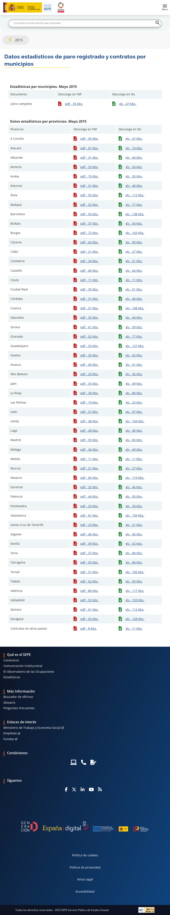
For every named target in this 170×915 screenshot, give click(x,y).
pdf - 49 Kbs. (89, 365)
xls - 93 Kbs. (134, 581)
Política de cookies (85, 855)
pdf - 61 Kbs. (89, 327)
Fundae (8, 739)
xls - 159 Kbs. (135, 515)
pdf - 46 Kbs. (89, 534)
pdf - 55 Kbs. (89, 195)
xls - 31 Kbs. (134, 525)
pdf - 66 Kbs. (89, 478)
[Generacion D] (85, 826)
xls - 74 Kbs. (134, 148)
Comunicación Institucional (22, 666)
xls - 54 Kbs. (134, 223)
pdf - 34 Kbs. (89, 261)
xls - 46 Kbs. (134, 487)
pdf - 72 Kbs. (89, 233)
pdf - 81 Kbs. (89, 515)
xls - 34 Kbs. (134, 506)
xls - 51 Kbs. (134, 261)
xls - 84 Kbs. (134, 553)
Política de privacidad (85, 867)
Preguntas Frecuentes (19, 708)
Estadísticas (11, 677)
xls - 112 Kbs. (135, 195)
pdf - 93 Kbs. (89, 214)
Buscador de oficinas (18, 697)
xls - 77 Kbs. (134, 205)
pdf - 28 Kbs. (89, 430)
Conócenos (11, 660)
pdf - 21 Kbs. (89, 252)
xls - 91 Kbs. (134, 365)
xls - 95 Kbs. (134, 496)
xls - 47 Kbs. (127, 104)
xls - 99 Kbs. (134, 242)
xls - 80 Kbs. (134, 393)
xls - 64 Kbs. (134, 271)
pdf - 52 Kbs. (89, 205)
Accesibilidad (85, 891)
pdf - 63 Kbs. (89, 619)
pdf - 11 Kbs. (89, 280)
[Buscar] (85, 23)
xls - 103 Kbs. (135, 600)
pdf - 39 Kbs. (89, 393)
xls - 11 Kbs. (134, 280)
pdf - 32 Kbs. (89, 317)
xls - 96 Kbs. (134, 534)
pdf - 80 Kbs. (89, 591)
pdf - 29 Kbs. (89, 374)
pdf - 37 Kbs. (89, 223)
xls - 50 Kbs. (134, 167)
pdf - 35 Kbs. (74, 104)
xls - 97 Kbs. (134, 412)
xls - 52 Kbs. (134, 544)
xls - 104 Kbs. (135, 421)
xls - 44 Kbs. (134, 157)
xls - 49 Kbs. (134, 384)
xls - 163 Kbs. (135, 233)
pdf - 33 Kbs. (89, 167)
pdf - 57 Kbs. (89, 308)
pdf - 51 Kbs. (89, 572)
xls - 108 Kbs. (135, 308)
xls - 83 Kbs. (134, 440)
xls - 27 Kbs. (134, 252)
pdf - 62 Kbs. (89, 242)
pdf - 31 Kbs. (89, 157)
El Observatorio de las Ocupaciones (28, 672)
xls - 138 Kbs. (135, 214)
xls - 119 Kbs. (135, 478)
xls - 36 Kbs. (134, 374)
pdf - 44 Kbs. (89, 496)
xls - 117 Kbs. (135, 591)
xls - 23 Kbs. (134, 402)
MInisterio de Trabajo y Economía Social (32, 728)
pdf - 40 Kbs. (89, 271)
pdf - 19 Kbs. (89, 176)
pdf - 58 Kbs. (89, 421)
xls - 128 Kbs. (135, 619)
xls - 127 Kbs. (135, 346)
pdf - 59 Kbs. (89, 440)
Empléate (10, 733)
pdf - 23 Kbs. (89, 525)
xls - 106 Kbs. (135, 572)
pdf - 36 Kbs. (89, 449)
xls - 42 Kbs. (134, 355)
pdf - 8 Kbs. (88, 628)
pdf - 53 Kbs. (89, 346)
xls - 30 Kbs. (134, 176)
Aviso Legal (85, 879)
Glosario (9, 702)
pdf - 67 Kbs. (89, 148)
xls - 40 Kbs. (134, 186)
